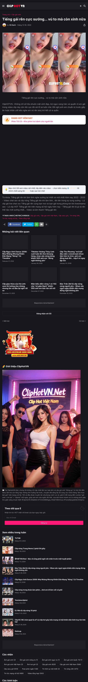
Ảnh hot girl (32, 664)
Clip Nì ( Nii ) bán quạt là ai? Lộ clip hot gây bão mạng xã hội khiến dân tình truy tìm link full (50, 621)
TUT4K (18, 538)
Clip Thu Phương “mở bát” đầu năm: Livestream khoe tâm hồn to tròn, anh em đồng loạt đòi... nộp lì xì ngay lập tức (72, 256)
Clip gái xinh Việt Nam (49, 215)
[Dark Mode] (81, 6)
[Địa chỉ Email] (44, 517)
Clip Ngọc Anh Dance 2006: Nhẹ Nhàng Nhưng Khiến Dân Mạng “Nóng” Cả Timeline (14, 255)
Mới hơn (7, 321)
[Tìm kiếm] (85, 6)
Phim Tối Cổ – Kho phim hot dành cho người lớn (32, 121)
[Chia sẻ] (84, 25)
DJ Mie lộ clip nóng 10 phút (26, 611)
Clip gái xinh (16, 14)
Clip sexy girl (63, 215)
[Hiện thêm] (46, 224)
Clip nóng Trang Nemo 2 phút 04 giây (30, 549)
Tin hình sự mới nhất (51, 669)
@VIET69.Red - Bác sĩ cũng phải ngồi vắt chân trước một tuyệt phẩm (43, 559)
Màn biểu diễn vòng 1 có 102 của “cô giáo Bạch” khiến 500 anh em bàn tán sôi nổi (43, 286)
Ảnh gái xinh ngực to (51, 660)
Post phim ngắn (30, 669)
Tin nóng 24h (75, 215)
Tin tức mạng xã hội (9, 218)
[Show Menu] (3, 6)
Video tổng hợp (24, 218)
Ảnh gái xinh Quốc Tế (73, 660)
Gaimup (18, 631)
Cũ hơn (81, 321)
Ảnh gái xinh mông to (29, 660)
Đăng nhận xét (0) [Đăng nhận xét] (44, 314)
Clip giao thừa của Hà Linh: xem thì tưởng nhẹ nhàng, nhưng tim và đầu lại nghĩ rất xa (15, 287)
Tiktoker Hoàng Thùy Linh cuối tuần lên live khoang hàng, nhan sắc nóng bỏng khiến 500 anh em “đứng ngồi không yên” (43, 256)
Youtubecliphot (21, 600)
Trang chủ (6, 14)
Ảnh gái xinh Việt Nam (13, 664)
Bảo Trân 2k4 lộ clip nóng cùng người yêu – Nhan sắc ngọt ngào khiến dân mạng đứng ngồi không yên (72, 287)
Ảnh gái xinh (10, 660)
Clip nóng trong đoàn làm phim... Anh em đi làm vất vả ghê (38, 590)
